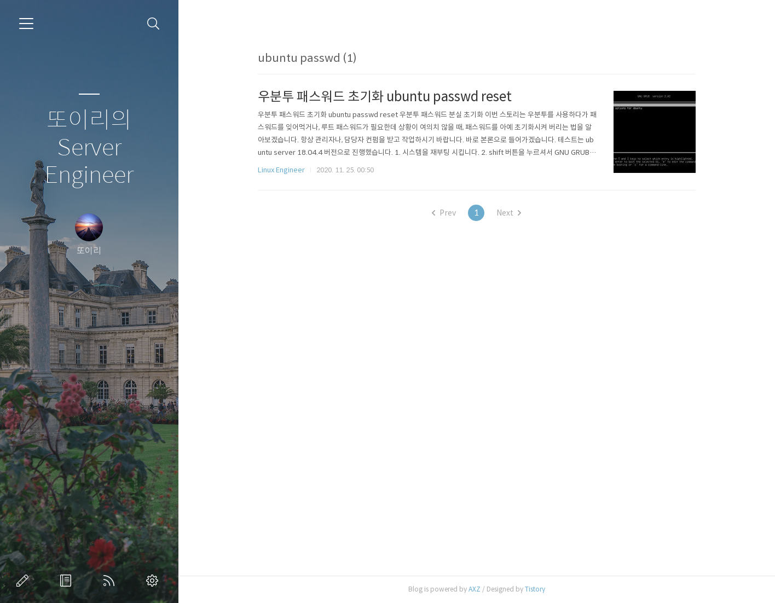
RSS (111, 581)
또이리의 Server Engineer (89, 148)
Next (508, 213)
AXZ (475, 589)
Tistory (535, 589)
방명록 (68, 581)
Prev (444, 213)
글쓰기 (24, 581)
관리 (154, 581)
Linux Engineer (281, 170)
